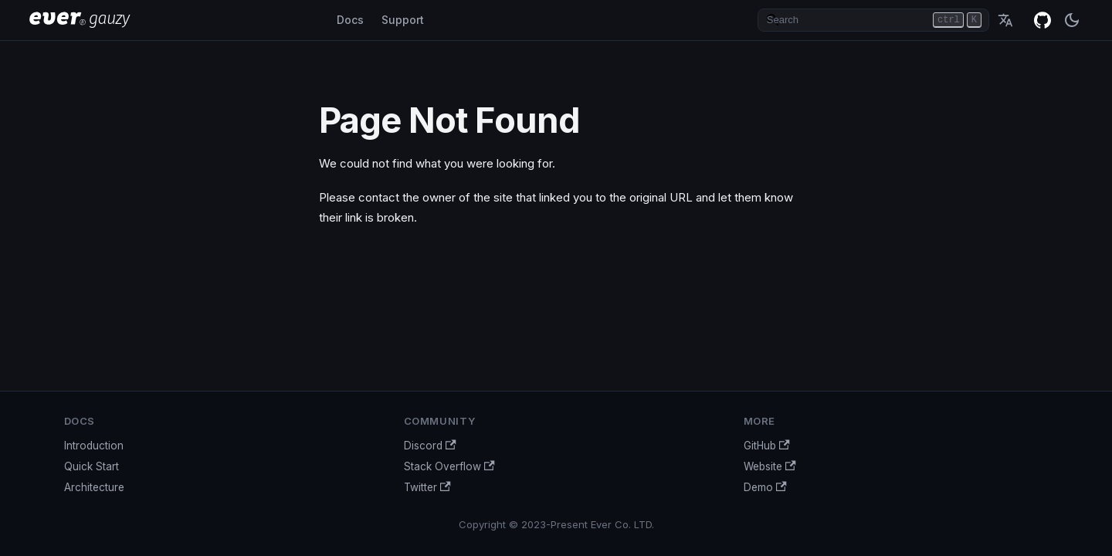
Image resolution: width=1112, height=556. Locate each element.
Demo (765, 487)
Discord (430, 445)
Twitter (427, 487)
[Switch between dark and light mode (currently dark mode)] (1071, 20)
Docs (350, 19)
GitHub (1043, 20)
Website (770, 466)
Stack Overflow (449, 466)
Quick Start (91, 466)
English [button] (1005, 20)
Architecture (94, 487)
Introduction (94, 445)
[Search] (873, 20)
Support (402, 19)
